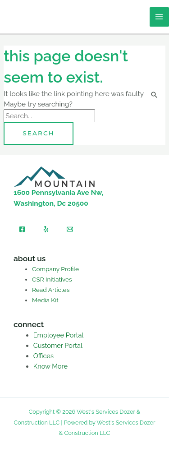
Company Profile (55, 269)
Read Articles (50, 289)
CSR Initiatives (52, 279)
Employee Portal (58, 335)
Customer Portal (57, 345)
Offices (43, 356)
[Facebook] (22, 229)
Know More (50, 366)
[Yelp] (46, 229)
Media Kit (45, 300)
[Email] (69, 229)
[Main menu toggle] (159, 17)
